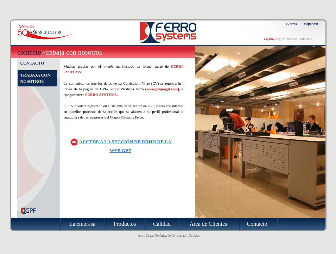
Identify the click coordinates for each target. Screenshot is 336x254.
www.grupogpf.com (162, 89)
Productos (125, 224)
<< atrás (291, 24)
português (305, 39)
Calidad (162, 224)
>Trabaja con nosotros (71, 52)
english (281, 39)
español (269, 39)
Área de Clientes (208, 224)
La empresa (82, 224)
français (292, 39)
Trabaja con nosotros (35, 78)
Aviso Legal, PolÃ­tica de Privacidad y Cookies (169, 235)
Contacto (30, 52)
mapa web (311, 24)
